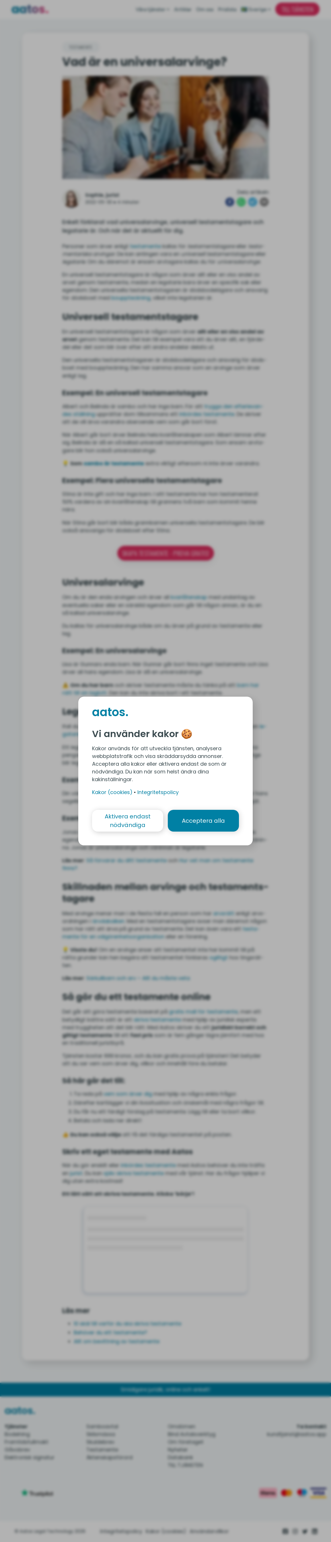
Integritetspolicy (158, 792)
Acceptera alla (203, 821)
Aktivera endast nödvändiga (128, 820)
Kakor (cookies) (112, 792)
